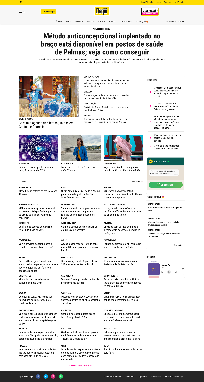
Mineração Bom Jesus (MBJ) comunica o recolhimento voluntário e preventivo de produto (123, 194)
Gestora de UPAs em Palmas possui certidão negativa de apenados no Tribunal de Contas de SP (79, 335)
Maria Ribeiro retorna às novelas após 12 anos (78, 169)
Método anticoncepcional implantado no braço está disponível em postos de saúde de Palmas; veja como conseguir (102, 44)
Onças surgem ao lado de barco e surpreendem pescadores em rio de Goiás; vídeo (107, 97)
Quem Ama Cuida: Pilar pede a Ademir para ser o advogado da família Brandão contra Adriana (107, 120)
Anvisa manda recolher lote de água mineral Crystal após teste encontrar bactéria (79, 247)
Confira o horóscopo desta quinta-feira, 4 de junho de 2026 (36, 169)
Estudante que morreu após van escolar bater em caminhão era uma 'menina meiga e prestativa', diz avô (122, 335)
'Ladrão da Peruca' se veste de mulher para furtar (123, 351)
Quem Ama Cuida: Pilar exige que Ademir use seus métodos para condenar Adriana (35, 300)
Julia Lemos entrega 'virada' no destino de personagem (165, 235)
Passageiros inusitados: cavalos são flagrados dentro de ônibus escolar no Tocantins (80, 300)
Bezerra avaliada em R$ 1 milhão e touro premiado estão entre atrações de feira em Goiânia (122, 283)
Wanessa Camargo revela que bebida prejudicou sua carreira (80, 281)
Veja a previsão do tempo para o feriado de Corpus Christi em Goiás (122, 169)
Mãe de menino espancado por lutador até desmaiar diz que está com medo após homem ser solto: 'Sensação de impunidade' (81, 354)
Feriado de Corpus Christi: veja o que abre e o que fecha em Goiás (106, 109)
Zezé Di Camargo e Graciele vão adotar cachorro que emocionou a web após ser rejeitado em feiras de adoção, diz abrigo (38, 266)
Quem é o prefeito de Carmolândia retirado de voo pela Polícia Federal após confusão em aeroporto (122, 317)
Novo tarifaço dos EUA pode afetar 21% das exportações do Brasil (79, 263)
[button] (154, 269)
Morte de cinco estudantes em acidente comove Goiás (34, 281)
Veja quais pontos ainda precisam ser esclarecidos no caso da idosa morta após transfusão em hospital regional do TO (38, 318)
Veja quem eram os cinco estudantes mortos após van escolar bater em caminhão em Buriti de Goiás (37, 353)
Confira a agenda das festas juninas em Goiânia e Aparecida (46, 125)
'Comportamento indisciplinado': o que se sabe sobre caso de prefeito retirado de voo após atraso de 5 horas (106, 83)
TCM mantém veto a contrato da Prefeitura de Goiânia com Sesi (120, 263)
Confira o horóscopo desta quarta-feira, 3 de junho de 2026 (78, 315)
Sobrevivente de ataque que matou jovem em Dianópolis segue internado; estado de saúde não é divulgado (38, 335)
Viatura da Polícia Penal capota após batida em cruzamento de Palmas (122, 298)
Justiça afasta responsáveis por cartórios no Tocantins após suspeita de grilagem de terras (122, 211)
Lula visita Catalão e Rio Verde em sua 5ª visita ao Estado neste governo (166, 106)
